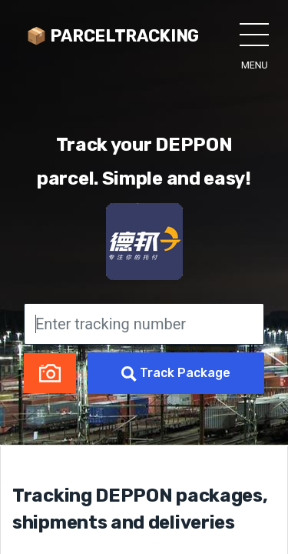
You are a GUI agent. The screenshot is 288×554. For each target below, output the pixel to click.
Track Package (175, 373)
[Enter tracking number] (144, 324)
